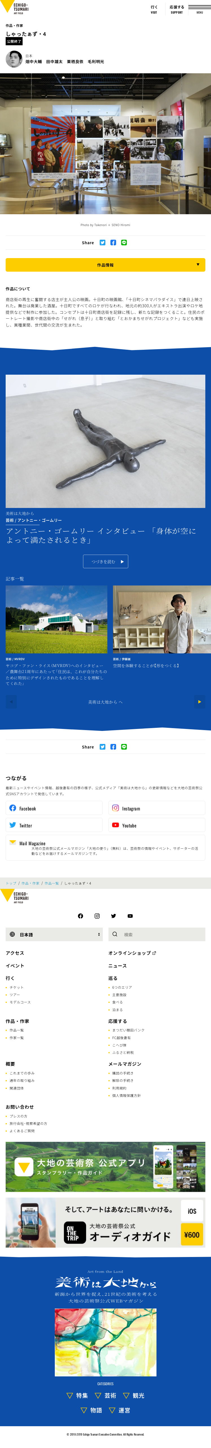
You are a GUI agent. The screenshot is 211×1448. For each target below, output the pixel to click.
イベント (15, 965)
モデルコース (20, 1001)
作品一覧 (52, 883)
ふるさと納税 (123, 1052)
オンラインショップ (129, 952)
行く (10, 978)
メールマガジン (125, 1063)
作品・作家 (14, 25)
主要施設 (119, 994)
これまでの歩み (22, 1073)
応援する (117, 1021)
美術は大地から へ (105, 702)
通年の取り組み (22, 1080)
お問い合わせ (20, 1106)
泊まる (117, 1009)
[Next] (199, 702)
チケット (17, 987)
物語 (96, 1410)
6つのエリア (122, 987)
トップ (11, 883)
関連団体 (17, 1088)
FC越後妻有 (121, 1037)
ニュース (117, 965)
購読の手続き (123, 1073)
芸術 (110, 1395)
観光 (139, 1395)
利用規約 (119, 1088)
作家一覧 (17, 1037)
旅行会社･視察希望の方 (28, 1123)
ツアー (15, 994)
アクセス (15, 952)
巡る (113, 978)
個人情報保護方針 (126, 1095)
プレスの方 (19, 1116)
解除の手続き (123, 1080)
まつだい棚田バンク (128, 1029)
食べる (117, 1001)
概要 (10, 1063)
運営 (124, 1410)
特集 (82, 1395)
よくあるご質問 (22, 1130)
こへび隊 (119, 1044)
